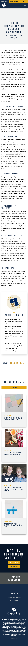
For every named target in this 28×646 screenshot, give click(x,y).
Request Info (14, 563)
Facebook (19, 580)
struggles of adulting (17, 55)
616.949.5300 (14, 600)
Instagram (9, 580)
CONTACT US (14, 603)
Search (20, 5)
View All (14, 387)
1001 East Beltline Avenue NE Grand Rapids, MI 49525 (14, 596)
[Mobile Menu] (24, 5)
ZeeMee (12, 580)
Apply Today (14, 567)
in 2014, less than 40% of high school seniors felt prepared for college (13, 86)
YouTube (15, 580)
